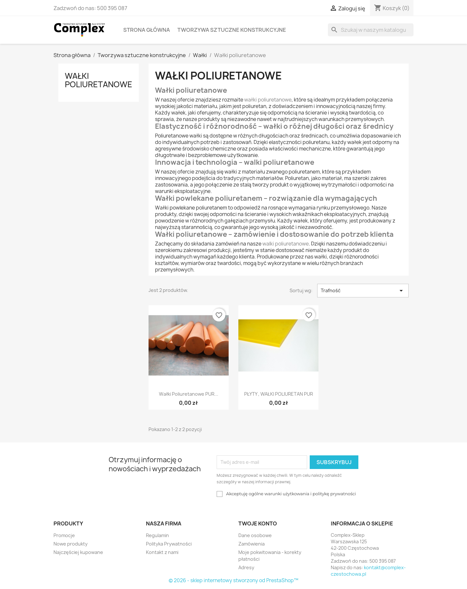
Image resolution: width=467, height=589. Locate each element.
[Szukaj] (370, 29)
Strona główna (146, 29)
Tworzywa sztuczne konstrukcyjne (231, 29)
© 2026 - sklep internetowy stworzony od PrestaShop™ (233, 580)
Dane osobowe (255, 535)
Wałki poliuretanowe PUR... (188, 394)
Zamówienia (251, 544)
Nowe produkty (71, 544)
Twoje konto (257, 523)
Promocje (64, 535)
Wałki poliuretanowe (98, 80)
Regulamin (157, 535)
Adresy (246, 567)
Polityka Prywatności (169, 544)
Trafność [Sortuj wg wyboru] (363, 290)
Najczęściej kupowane (78, 552)
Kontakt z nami (162, 552)
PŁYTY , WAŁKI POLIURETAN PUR (278, 394)
